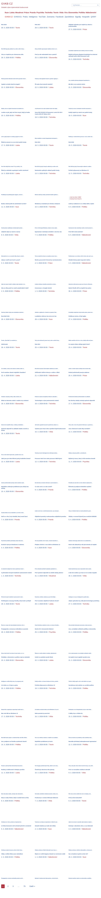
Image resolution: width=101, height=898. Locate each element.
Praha (25, 17)
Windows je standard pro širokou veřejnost (47, 203)
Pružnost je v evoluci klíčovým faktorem (46, 797)
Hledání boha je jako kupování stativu (79, 260)
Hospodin (86, 17)
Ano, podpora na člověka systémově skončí (14, 741)
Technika (49, 13)
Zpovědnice (69, 17)
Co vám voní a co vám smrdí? (43, 486)
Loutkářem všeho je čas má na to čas (45, 316)
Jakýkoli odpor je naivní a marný (10, 231)
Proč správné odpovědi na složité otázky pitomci (49, 572)
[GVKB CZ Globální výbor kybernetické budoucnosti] (14, 5)
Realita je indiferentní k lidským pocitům (13, 769)
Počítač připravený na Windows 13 (45, 685)
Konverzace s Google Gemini (43, 288)
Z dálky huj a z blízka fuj (75, 713)
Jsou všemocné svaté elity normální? (79, 428)
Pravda (33, 13)
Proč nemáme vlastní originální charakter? (13, 372)
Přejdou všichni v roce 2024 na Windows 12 (47, 544)
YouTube (42, 17)
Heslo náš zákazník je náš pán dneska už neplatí (82, 544)
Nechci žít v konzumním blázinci (44, 629)
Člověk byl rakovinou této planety (44, 769)
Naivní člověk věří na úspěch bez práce (80, 288)
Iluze (7, 13)
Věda (61, 13)
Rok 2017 (37, 24)
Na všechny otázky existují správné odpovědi (82, 400)
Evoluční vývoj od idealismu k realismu (12, 544)
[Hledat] (84, 5)
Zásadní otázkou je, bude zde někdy (45, 826)
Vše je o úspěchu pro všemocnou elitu (12, 54)
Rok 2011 (37, 344)
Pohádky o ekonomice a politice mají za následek (15, 657)
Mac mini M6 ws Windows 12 (9, 713)
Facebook (60, 17)
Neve (3, 896)
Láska (12, 13)
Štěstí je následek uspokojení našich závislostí (14, 170)
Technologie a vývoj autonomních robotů (47, 400)
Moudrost (19, 13)
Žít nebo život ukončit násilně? (44, 84)
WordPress (17, 896)
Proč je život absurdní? (75, 797)
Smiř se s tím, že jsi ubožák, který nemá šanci (14, 516)
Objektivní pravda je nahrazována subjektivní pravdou (50, 516)
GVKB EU (18, 17)
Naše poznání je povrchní (42, 713)
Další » (32, 886)
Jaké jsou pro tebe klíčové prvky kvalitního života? (16, 458)
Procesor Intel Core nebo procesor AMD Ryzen (48, 458)
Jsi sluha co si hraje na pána (9, 685)
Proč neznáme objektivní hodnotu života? (47, 600)
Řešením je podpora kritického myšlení (80, 486)
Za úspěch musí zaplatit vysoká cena (79, 657)
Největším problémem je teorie (44, 741)
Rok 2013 (37, 142)
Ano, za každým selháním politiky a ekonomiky (82, 629)
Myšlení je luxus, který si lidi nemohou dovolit (82, 458)
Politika (82, 13)
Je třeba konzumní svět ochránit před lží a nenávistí (16, 826)
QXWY (93, 17)
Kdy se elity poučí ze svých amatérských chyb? (15, 288)
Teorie (56, 13)
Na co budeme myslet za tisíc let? (78, 854)
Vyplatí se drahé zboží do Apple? (10, 84)
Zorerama (50, 17)
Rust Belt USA (5, 316)
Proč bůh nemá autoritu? (76, 231)
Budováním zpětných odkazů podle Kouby (47, 170)
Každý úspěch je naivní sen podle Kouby (80, 112)
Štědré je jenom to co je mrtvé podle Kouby (13, 142)
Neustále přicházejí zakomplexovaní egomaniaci (82, 741)
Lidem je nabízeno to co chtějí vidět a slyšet (81, 203)
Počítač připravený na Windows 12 (79, 170)
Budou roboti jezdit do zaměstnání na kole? (13, 203)
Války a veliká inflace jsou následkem (12, 854)
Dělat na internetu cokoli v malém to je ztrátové (14, 400)
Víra (66, 13)
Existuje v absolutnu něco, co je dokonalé (81, 826)
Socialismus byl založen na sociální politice (81, 685)
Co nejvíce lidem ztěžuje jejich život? (79, 344)
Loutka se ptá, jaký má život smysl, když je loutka (15, 112)
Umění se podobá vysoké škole (44, 657)
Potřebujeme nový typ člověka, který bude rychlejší (16, 600)
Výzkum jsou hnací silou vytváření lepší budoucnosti (50, 428)
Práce (26, 13)
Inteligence (33, 17)
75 (24, 886)
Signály (78, 17)
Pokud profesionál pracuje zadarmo (79, 372)
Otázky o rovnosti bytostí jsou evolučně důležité (82, 516)
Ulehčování (4, 344)
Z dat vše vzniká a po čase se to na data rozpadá (83, 572)
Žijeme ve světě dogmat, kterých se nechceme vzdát (50, 854)
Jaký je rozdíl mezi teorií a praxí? (10, 260)
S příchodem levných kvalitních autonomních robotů (16, 572)
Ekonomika (73, 13)
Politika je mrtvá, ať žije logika (77, 316)
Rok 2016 (4, 24)
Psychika (40, 13)
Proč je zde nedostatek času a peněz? (46, 54)
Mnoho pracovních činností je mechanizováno (48, 260)
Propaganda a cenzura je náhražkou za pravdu (14, 629)
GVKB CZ (9, 17)
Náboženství (91, 13)
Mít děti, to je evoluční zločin (77, 84)
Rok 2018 (71, 142)
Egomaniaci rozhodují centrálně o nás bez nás (48, 231)
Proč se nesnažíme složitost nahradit (79, 769)
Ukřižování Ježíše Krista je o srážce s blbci (47, 372)
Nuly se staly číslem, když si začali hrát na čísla (15, 797)
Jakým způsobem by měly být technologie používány (84, 600)
